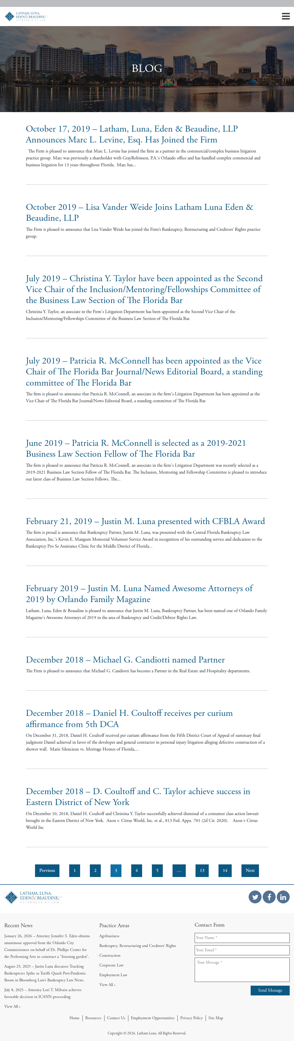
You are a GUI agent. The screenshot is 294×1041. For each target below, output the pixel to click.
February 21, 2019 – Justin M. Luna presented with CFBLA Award (145, 521)
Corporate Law (111, 965)
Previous (47, 871)
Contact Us (116, 1018)
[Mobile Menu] (286, 18)
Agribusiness (109, 936)
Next (250, 871)
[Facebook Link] (269, 896)
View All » (12, 1006)
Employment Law (113, 975)
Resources (93, 1018)
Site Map (215, 1018)
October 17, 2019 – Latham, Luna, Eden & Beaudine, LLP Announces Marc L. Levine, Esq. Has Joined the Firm (132, 134)
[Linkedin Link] (283, 896)
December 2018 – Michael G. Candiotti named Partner (125, 660)
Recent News (18, 925)
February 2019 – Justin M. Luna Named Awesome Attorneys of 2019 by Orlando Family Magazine (139, 594)
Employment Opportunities (153, 1018)
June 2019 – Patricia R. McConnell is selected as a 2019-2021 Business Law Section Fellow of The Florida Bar (136, 449)
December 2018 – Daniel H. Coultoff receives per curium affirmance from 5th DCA (129, 719)
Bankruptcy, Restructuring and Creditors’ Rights (137, 945)
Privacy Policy (191, 1018)
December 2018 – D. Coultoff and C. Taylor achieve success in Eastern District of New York (138, 797)
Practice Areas (114, 925)
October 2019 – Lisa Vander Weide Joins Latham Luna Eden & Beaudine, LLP (139, 213)
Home (74, 1018)
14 (225, 871)
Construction (109, 955)
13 (202, 871)
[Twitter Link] (255, 896)
